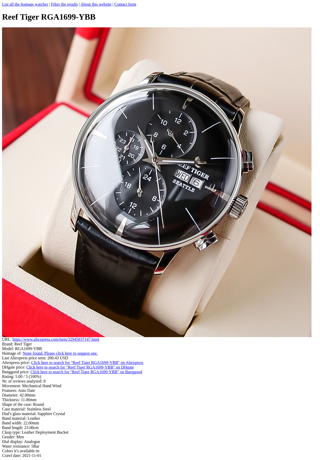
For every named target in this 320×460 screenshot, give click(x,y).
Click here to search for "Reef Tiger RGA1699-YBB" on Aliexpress (87, 362)
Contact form (125, 4)
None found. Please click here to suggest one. (60, 353)
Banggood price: (16, 372)
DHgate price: (14, 367)
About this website (95, 4)
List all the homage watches (25, 4)
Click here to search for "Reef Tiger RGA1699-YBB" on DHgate (80, 367)
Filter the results (64, 4)
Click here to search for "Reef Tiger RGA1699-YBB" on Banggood (86, 372)
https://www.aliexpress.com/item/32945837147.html (55, 339)
